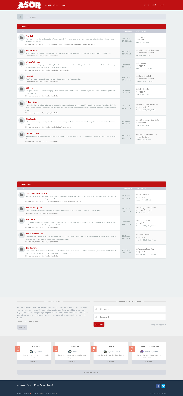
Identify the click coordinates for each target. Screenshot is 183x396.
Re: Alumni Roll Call (143, 234)
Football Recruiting (88, 44)
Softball (29, 88)
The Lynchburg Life (34, 207)
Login (162, 5)
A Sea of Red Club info (73, 201)
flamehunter (142, 137)
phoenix (141, 122)
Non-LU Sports (32, 133)
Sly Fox (44, 44)
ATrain (140, 223)
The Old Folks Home (34, 233)
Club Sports (31, 119)
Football (29, 36)
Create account (150, 5)
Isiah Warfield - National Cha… (147, 134)
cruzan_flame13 (144, 210)
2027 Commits (141, 37)
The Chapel (30, 219)
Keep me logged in (157, 324)
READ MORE (34, 362)
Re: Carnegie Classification (146, 207)
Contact (50, 385)
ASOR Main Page (51, 5)
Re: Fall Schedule (142, 89)
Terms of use (22, 321)
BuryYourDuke (53, 44)
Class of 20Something (66, 44)
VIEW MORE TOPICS (91, 372)
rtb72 (140, 40)
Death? (111, 346)
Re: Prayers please (143, 220)
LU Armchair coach (145, 52)
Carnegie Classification (150, 346)
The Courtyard (32, 248)
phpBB (55, 393)
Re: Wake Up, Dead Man (145, 249)
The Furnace (24, 26)
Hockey (68, 127)
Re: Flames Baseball (143, 76)
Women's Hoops (33, 62)
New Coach (36, 346)
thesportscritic (64, 70)
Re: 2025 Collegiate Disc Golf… (147, 120)
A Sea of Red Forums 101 (36, 193)
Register (22, 327)
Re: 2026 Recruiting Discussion (147, 50)
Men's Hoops (31, 50)
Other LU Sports (33, 102)
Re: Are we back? (142, 194)
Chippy (140, 65)
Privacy (29, 385)
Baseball (29, 76)
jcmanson (38, 44)
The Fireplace (25, 184)
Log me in (99, 324)
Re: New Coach (141, 63)
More (65, 5)
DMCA (36, 385)
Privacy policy (34, 321)
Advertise (21, 385)
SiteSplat (41, 393)
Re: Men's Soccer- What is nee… (148, 104)
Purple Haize (143, 107)
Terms (42, 385)
